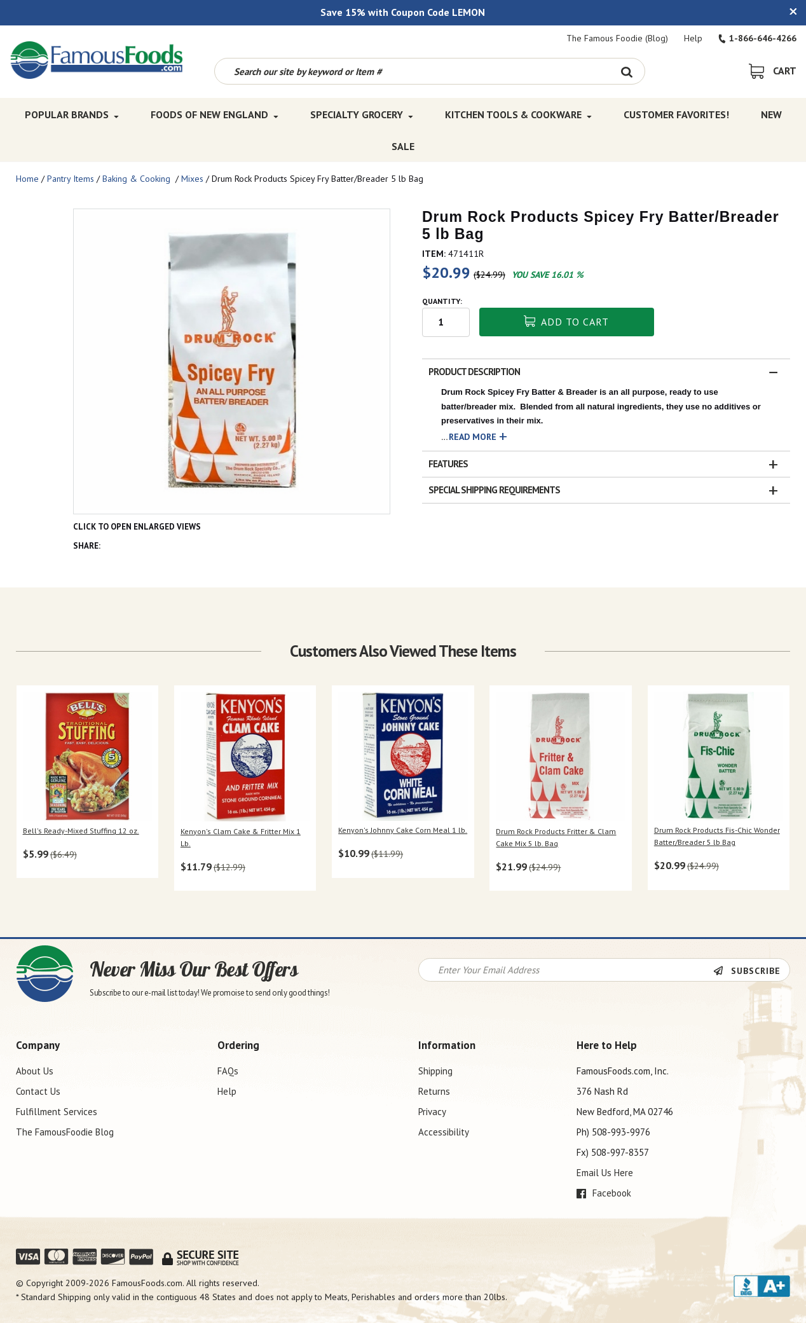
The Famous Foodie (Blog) (617, 38)
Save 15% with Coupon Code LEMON (402, 12)
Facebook (604, 1193)
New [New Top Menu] (771, 114)
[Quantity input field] (446, 322)
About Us (34, 1071)
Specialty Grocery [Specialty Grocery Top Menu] (361, 114)
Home (27, 178)
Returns (434, 1091)
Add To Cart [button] (566, 321)
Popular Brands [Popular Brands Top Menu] (72, 114)
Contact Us (38, 1091)
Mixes (192, 178)
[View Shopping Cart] (772, 70)
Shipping (435, 1071)
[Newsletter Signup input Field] (566, 970)
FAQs (227, 1071)
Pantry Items (70, 178)
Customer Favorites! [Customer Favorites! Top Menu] (676, 114)
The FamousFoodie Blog (65, 1132)
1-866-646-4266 (757, 38)
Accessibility (443, 1132)
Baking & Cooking (137, 178)
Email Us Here (605, 1173)
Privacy (432, 1112)
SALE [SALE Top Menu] (403, 146)
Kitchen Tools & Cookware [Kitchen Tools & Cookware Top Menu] (518, 114)
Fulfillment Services (56, 1112)
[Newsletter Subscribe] (751, 971)
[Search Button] (627, 71)
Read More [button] (472, 436)
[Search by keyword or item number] (412, 71)
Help (693, 38)
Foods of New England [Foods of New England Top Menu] (214, 114)
